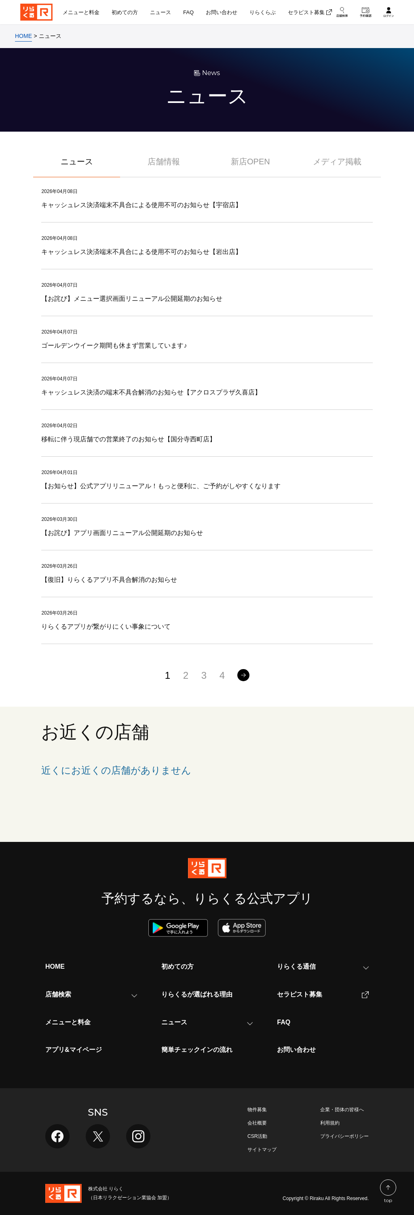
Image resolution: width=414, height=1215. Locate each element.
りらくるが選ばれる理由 (196, 994)
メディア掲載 (337, 161)
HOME (55, 966)
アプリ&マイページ (73, 1049)
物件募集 (257, 1109)
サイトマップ (262, 1149)
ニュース (77, 161)
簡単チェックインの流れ (196, 1049)
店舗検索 (91, 994)
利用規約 (330, 1123)
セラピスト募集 (323, 994)
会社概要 (257, 1123)
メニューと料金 (68, 1022)
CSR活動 (257, 1136)
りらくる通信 (323, 966)
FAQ (283, 1022)
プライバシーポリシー (344, 1136)
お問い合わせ (296, 1049)
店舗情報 (164, 161)
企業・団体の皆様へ (342, 1109)
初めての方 (177, 966)
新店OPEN (250, 161)
